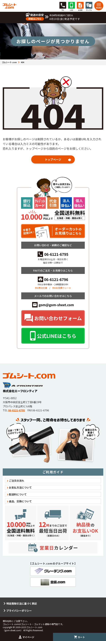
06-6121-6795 (16, 410)
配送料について (18, 494)
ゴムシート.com (9, 62)
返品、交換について (20, 501)
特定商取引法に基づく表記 (21, 603)
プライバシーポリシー (19, 610)
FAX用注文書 (41, 287)
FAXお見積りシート (61, 287)
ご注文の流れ (16, 480)
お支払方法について (20, 487)
